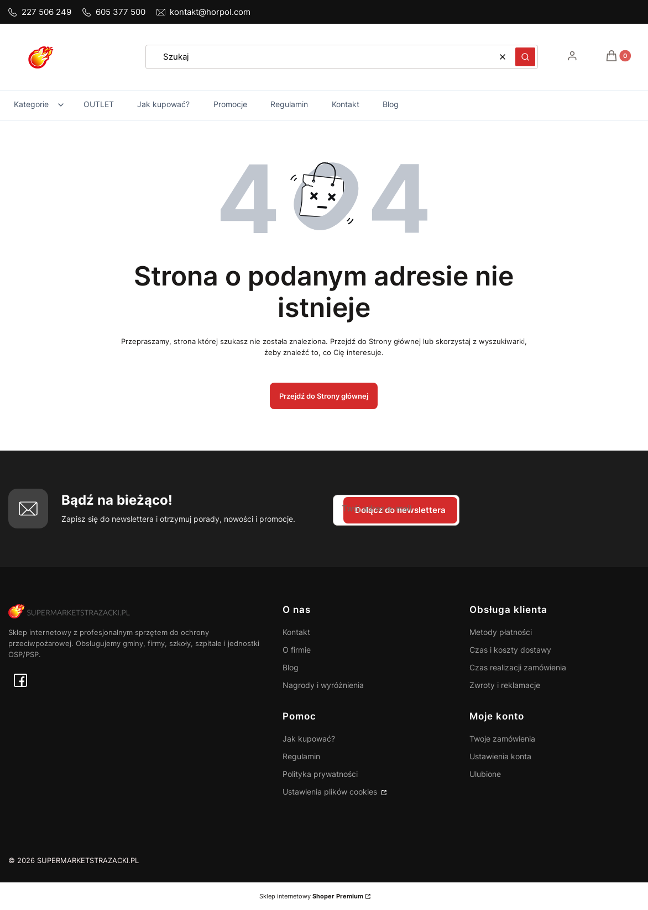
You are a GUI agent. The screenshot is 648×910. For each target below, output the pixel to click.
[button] (525, 56)
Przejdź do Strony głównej (323, 395)
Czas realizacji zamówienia (517, 667)
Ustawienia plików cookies (331, 791)
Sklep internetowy (311, 896)
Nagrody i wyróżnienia (323, 685)
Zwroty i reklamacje (504, 685)
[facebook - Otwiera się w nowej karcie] (20, 680)
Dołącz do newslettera (400, 510)
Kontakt (296, 632)
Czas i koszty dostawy (510, 649)
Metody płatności (500, 632)
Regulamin (301, 756)
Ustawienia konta (500, 756)
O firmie (297, 649)
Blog (291, 667)
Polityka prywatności (320, 774)
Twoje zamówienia (502, 738)
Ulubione (485, 774)
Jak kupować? (309, 738)
